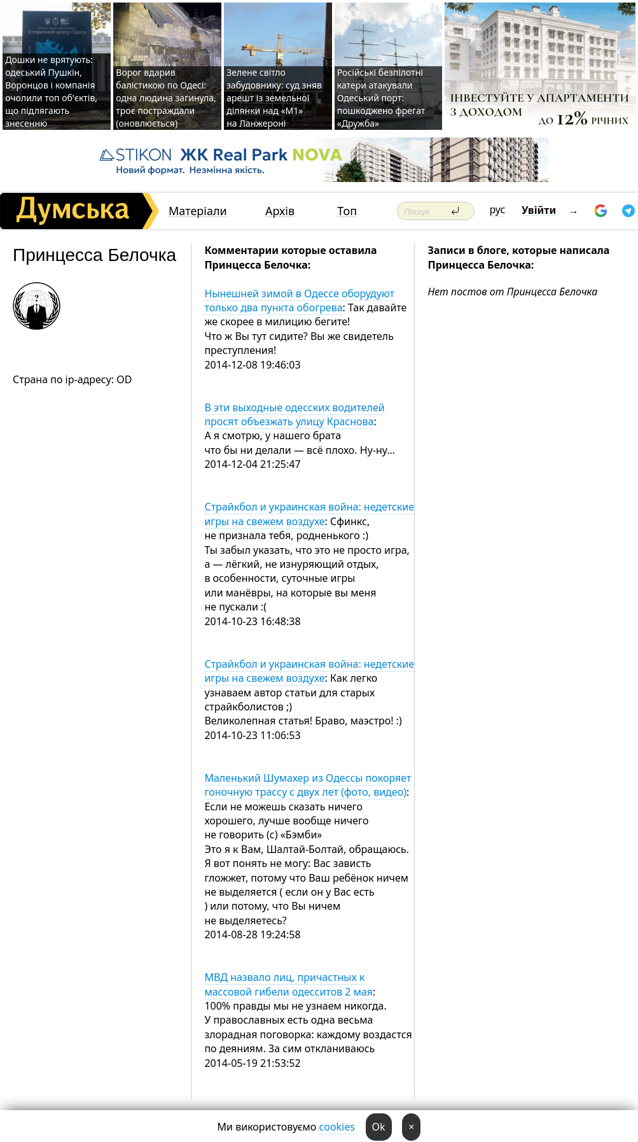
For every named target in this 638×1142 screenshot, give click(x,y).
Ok (378, 1127)
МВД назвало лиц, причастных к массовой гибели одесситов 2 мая (288, 984)
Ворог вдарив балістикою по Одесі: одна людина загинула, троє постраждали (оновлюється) (166, 97)
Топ (347, 211)
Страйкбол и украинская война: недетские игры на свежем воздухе (309, 514)
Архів (280, 211)
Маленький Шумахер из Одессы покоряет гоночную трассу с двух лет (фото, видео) (307, 785)
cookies (337, 1127)
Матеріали (198, 211)
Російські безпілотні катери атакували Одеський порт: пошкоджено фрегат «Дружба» (381, 97)
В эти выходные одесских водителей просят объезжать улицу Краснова (294, 414)
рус (498, 209)
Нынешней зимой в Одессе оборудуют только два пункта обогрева (299, 300)
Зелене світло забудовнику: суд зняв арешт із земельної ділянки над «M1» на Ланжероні (274, 97)
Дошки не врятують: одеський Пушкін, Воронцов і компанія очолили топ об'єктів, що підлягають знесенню (51, 91)
